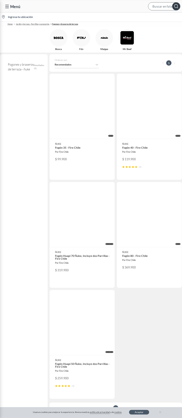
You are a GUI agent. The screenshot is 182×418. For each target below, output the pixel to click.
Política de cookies (98, 382)
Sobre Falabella (153, 301)
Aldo (55, 357)
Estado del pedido (16, 323)
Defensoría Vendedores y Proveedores (20, 346)
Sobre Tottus (152, 312)
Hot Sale (57, 340)
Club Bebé (104, 312)
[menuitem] (140, 17)
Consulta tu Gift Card (18, 359)
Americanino (60, 352)
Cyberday (58, 335)
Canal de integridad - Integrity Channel (23, 337)
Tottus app (151, 357)
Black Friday (60, 329)
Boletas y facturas (16, 318)
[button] (90, 6)
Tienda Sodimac (153, 318)
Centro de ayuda (16, 307)
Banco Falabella (153, 335)
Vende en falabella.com (114, 16)
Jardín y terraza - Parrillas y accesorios (32, 24)
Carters (57, 363)
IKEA (148, 329)
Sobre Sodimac (153, 307)
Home (10, 24)
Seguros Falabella (154, 340)
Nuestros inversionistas (66, 307)
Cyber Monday (61, 323)
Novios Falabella (108, 307)
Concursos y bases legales (21, 329)
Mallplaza (150, 352)
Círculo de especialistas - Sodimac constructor (117, 320)
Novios (163, 16)
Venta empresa (61, 312)
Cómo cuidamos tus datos (21, 353)
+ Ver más (14, 188)
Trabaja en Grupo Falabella (67, 318)
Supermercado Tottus (156, 323)
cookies (118, 412)
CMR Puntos (106, 301)
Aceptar (139, 412)
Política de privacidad (126, 382)
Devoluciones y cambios (20, 312)
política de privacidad (100, 412)
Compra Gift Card (17, 364)
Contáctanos (14, 301)
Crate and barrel (62, 346)
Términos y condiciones (69, 382)
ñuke (7, 104)
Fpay (147, 346)
